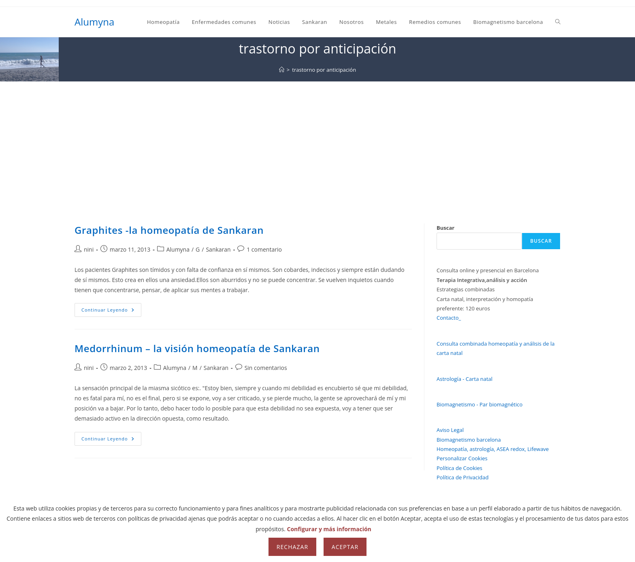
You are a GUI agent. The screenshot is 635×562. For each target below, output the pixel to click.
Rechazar (292, 547)
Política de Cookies (459, 468)
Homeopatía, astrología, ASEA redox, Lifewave (493, 449)
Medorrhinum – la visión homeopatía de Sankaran (197, 348)
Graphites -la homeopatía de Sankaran (169, 230)
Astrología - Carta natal (464, 379)
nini (89, 249)
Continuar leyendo (111, 311)
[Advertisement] (317, 142)
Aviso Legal (450, 430)
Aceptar (345, 547)
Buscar (445, 227)
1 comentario (264, 249)
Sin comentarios (266, 368)
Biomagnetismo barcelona (469, 439)
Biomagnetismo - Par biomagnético (479, 404)
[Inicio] (281, 69)
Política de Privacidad (462, 477)
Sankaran (218, 249)
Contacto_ (449, 317)
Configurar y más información (329, 529)
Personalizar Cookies (462, 458)
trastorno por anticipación (324, 69)
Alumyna (94, 21)
